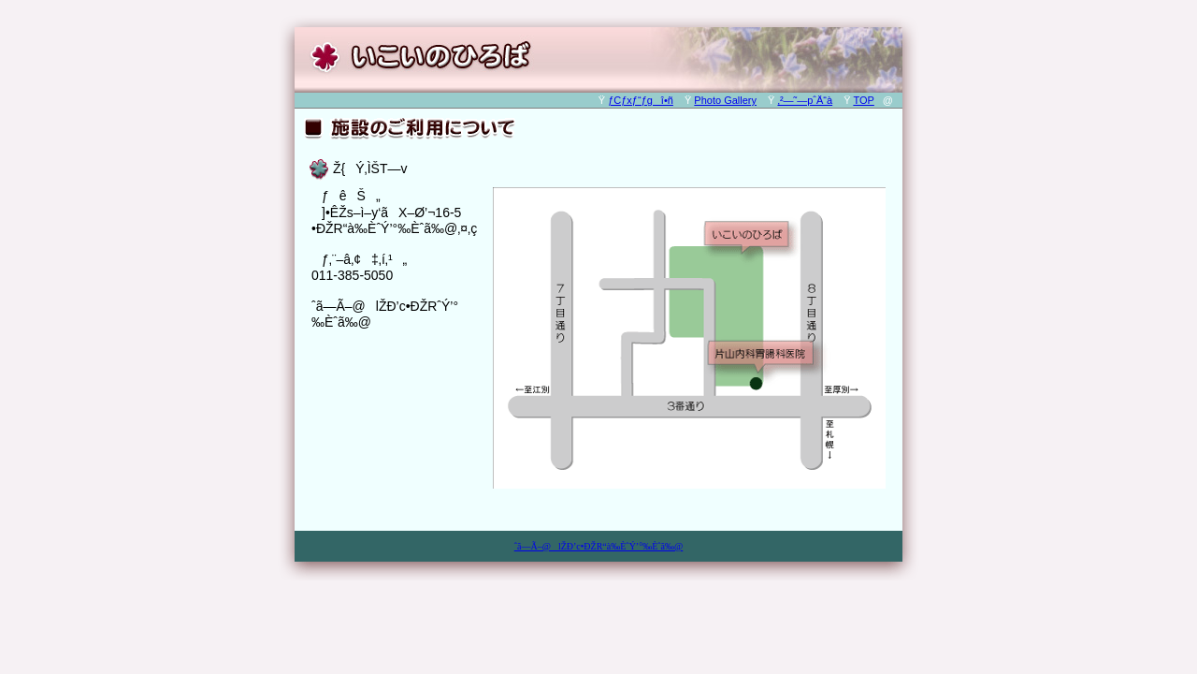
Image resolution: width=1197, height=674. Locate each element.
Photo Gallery (725, 100)
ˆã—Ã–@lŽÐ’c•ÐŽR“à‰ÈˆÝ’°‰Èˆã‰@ (599, 546)
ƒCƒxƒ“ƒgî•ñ (640, 100)
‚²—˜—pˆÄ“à (804, 100)
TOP (863, 100)
